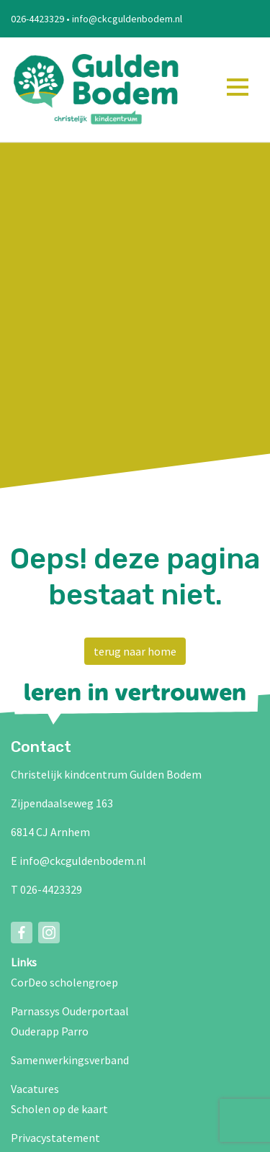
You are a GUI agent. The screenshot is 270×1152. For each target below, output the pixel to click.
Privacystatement (55, 1137)
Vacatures (35, 1088)
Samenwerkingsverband (70, 1060)
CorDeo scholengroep (64, 982)
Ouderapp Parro (50, 1031)
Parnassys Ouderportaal (70, 1011)
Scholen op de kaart (59, 1109)
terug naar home (135, 651)
